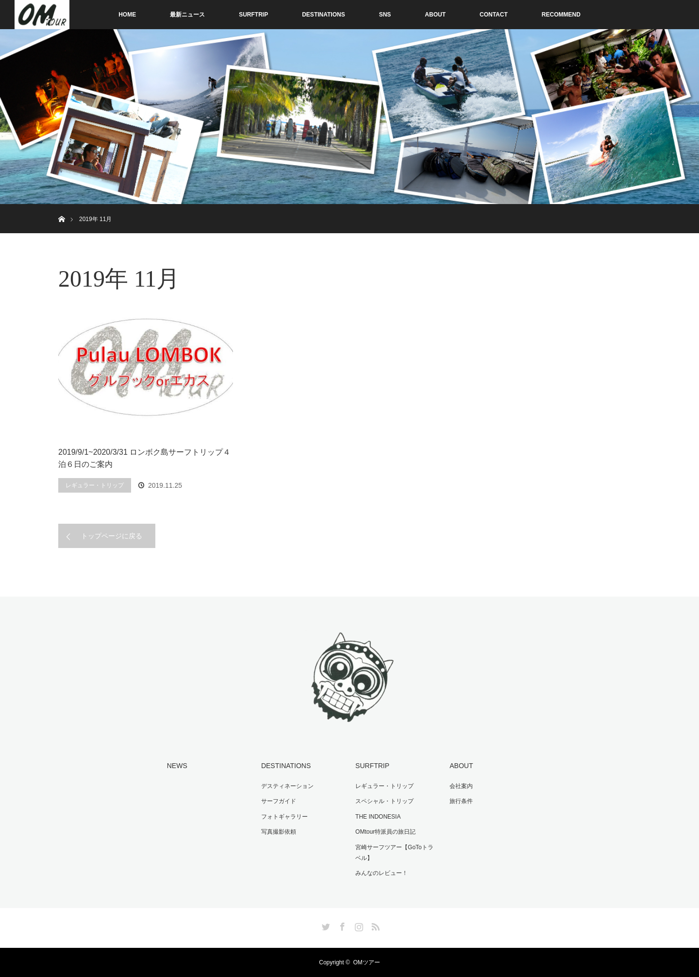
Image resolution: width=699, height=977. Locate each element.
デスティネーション (287, 786)
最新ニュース (187, 14)
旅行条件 (461, 801)
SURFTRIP (253, 14)
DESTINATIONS (323, 14)
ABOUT (435, 14)
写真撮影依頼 (278, 831)
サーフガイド (278, 801)
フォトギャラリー (284, 816)
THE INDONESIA (377, 816)
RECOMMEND (561, 14)
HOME (127, 14)
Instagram (357, 925)
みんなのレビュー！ (381, 873)
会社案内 (461, 786)
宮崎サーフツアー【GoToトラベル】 (394, 852)
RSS (374, 925)
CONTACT (494, 14)
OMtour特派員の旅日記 (385, 831)
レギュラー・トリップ (95, 485)
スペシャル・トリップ (384, 801)
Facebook (341, 925)
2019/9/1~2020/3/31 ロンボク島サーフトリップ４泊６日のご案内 (144, 458)
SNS (385, 14)
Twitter (324, 925)
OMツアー (366, 962)
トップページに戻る (111, 536)
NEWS (177, 766)
